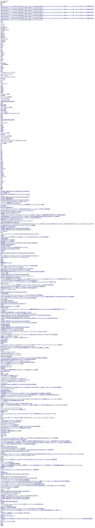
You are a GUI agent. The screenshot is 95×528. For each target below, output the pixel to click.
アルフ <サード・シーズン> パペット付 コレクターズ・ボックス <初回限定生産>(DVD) (23, 484)
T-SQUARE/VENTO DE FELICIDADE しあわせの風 (13, 439)
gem (2, 56)
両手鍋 (2, 412)
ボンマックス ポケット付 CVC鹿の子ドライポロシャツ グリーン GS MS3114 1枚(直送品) (23, 286)
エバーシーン (4, 382)
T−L (2, 195)
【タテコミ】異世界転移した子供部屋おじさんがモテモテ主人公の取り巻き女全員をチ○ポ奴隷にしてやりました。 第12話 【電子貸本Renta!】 (37, 442)
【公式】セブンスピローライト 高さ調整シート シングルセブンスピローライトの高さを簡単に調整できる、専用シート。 (31, 510)
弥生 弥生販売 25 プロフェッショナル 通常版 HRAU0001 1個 (16, 427)
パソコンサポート (5, 98)
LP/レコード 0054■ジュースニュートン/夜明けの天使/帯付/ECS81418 (18, 362)
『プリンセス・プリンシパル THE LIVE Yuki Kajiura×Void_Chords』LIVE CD (20, 234)
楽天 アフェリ (4, 75)
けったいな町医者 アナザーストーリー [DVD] (12, 363)
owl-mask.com (4, 27)
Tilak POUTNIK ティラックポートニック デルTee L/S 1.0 (15, 257)
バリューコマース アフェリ (8, 76)
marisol (2, 350)
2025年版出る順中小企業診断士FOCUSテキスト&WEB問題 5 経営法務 (18, 359)
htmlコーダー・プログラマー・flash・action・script (13, 140)
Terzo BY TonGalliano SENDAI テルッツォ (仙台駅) (13, 448)
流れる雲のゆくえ (5, 349)
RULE (2, 445)
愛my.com (3, 37)
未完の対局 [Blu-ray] (6, 390)
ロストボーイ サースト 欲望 (8, 521)
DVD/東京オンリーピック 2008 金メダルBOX (12, 330)
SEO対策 (3, 95)
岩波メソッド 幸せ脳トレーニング (9, 336)
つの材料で (3, 310)
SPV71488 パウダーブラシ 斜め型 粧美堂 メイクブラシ (14, 247)
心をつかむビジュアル (6, 333)
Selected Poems (4, 410)
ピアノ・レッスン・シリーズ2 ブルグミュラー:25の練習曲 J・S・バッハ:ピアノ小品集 (22, 204)
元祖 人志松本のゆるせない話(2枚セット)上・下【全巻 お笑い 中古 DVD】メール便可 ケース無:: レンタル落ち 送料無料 (31, 387)
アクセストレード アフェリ (8, 72)
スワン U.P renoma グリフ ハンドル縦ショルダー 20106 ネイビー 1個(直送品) (20, 469)
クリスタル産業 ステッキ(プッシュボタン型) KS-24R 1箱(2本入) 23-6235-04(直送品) (21, 482)
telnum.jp (3, 33)
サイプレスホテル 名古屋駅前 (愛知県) (10, 463)
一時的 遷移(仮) (4, 64)
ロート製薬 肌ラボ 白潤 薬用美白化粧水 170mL (12, 400)
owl (1, 57)
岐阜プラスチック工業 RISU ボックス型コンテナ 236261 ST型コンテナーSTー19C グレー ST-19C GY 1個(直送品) (29, 459)
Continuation (3, 435)
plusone (2, 456)
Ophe (2, 524)
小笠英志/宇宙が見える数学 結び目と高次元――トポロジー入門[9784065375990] (21, 217)
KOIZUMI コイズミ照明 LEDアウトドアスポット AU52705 (15, 194)
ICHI (2, 415)
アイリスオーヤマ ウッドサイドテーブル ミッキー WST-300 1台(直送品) (19, 322)
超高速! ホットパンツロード (8, 515)
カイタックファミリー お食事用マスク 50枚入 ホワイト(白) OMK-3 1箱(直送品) (20, 426)
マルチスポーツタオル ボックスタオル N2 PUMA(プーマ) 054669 (17, 268)
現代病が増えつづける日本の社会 (9, 302)
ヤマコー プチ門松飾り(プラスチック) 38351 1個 (13, 381)
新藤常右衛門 (4, 340)
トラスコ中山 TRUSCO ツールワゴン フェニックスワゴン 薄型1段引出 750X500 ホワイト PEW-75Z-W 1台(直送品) (29, 334)
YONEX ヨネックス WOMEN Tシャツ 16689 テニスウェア (15, 379)
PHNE (2, 517)
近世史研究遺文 (4, 238)
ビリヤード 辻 (4, 111)
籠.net (2, 43)
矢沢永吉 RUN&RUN (6, 245)
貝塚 (2, 89)
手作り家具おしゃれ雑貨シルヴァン (10, 375)
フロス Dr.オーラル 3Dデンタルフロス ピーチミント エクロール (17, 220)
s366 (2, 51)
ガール (2, 471)
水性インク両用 (4, 374)
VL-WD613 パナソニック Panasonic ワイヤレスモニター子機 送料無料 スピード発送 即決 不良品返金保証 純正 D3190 (30, 394)
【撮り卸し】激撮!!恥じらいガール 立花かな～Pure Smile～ (15, 512)
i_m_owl (3, 54)
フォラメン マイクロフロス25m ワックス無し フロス (14, 201)
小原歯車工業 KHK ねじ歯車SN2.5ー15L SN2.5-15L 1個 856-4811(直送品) (19, 384)
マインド (3, 24)
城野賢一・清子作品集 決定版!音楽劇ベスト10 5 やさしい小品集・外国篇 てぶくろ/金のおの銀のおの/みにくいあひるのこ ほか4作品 (34, 404)
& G (2, 290)
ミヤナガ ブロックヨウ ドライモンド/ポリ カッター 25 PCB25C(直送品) (18, 298)
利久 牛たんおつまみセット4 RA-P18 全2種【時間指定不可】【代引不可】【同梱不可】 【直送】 (25, 347)
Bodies (2, 343)
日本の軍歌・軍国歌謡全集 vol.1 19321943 (11, 430)
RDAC (2, 489)
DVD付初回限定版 (5, 325)
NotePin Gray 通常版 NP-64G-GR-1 (9, 446)
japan (2, 372)
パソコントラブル (5, 99)
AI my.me (3, 28)
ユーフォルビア (4, 402)
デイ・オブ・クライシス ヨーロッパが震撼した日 (13, 409)
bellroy (2, 260)
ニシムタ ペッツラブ (6, 514)
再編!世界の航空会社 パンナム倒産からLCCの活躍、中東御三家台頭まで (19, 287)
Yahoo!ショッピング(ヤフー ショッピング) (11, 354)
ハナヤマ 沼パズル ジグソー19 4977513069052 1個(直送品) (15, 479)
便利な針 (3, 250)
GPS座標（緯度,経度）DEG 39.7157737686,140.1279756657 (15, 200)
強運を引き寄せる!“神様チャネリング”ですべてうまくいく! (16, 360)
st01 (1, 416)
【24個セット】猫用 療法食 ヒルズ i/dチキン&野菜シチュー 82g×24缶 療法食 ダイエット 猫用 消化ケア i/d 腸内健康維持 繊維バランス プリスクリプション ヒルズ (41, 465)
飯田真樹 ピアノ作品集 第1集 (8, 226)
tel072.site (3, 40)
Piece (2, 397)
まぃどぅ (3, 25)
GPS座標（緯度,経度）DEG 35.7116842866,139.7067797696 (15, 316)
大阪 (2, 85)
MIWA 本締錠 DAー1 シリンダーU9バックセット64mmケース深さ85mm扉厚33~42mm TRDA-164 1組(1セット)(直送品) (30, 216)
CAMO (2, 502)
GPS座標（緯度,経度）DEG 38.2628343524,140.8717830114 (15, 474)
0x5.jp (2, 172)
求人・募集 (3, 108)
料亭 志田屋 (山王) (5, 371)
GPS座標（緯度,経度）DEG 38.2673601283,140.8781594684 (15, 321)
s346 (2, 50)
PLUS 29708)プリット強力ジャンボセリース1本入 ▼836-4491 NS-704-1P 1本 (19, 255)
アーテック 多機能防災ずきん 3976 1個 (10, 203)
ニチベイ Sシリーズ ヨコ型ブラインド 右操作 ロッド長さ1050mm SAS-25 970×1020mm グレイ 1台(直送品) (27, 449)
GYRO (2, 305)
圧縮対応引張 (4, 341)
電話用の (3, 368)
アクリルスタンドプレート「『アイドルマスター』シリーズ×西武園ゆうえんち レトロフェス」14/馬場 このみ (28, 281)
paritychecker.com (5, 29)
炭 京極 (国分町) (5, 293)
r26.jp (2, 32)
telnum (2, 174)
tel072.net (3, 36)
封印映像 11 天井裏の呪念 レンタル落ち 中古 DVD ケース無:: (16, 312)
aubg (2, 182)
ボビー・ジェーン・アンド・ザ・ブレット (11, 407)
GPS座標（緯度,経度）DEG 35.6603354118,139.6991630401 (15, 274)
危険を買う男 (4, 472)
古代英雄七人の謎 (5, 432)
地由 (2, 258)
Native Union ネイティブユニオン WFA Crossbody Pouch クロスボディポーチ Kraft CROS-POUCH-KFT (26, 315)
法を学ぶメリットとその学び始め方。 (10, 424)
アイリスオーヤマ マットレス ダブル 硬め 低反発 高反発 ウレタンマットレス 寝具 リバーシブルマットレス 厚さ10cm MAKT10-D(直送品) (35, 481)
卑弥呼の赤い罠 (4, 307)
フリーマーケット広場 (6, 107)
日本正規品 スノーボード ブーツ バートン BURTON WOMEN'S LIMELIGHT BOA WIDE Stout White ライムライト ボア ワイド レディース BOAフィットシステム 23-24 (42, 453)
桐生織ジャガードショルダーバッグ (10, 213)
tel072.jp (3, 34)
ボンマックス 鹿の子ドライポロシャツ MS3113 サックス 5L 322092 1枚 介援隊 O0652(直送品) (24, 357)
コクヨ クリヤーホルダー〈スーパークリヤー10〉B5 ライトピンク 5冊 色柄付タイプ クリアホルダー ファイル (28, 413)
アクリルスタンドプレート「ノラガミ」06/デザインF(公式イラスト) (18, 455)
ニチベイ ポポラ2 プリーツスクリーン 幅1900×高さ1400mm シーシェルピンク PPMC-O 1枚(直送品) (25, 208)
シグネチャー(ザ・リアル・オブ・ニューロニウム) (13, 378)
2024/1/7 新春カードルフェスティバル (10, 113)
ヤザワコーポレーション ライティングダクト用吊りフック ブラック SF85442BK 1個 (22, 504)
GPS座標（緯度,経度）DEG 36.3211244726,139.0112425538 (15, 197)
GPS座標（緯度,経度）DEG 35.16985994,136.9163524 (14, 292)
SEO (2, 82)
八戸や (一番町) (4, 273)
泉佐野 (2, 91)
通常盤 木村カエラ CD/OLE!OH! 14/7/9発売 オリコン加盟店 (15, 270)
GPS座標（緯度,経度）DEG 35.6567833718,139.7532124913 (15, 497)
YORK (2, 419)
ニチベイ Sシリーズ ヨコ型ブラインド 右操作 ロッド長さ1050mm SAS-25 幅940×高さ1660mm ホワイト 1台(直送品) (29, 438)
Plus (2, 500)
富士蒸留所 (3, 206)
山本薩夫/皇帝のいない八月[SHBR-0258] (11, 421)
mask (2, 60)
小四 (2, 436)
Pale (2, 511)
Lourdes (2, 452)
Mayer (2, 264)
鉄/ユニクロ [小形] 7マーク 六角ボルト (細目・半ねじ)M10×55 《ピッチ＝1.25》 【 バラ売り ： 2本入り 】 (28, 417)
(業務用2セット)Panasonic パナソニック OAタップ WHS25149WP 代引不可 (19, 495)
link (1, 3)
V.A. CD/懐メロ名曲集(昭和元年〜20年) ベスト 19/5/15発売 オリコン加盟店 (19, 369)
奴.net (2, 44)
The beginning (4, 299)
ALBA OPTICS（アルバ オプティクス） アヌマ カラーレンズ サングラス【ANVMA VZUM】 (24, 331)
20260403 (3, 2)
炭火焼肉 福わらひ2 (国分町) (8, 239)
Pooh (2, 475)
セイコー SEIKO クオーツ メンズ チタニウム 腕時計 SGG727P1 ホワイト (19, 313)
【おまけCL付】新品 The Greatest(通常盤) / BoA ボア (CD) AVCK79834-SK (19, 280)
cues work (3, 62)
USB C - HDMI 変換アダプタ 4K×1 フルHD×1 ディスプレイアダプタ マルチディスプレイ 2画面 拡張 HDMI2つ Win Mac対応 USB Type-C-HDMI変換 (37, 296)
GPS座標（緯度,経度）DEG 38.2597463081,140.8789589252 (15, 491)
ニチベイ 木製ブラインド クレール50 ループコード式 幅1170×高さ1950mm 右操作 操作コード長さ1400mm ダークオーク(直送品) (33, 485)
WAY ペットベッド (5, 429)
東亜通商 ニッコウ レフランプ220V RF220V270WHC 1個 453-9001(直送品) (19, 242)
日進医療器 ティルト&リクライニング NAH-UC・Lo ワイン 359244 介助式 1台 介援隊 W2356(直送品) (26, 393)
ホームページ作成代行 (6, 96)
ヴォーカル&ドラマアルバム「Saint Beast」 (11, 420)
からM (2, 251)
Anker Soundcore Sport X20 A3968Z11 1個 (11, 492)
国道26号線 (3, 105)
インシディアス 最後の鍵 (7, 462)
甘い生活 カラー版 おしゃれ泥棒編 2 (10, 487)
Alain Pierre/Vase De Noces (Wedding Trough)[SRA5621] (14, 476)
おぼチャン (3, 176)
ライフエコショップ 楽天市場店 (9, 376)
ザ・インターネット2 (6, 365)
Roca (2, 458)
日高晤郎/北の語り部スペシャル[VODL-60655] (12, 328)
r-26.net (2, 30)
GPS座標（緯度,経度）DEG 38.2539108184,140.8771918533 (15, 451)
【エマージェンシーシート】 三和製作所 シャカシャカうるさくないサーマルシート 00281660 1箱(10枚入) (27, 284)
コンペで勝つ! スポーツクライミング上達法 (12, 267)
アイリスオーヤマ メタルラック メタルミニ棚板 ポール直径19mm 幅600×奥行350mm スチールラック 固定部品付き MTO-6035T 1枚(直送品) (36, 441)
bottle (2, 261)
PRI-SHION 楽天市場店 (6, 356)
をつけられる (4, 231)
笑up (2, 65)
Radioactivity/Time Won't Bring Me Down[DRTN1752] (13, 303)
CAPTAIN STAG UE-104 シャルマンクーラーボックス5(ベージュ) (17, 276)
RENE (2, 460)
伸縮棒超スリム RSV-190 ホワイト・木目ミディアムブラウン (16, 396)
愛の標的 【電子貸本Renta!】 (8, 244)
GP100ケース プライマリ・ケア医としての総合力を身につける (16, 403)
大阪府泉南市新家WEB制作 (7, 101)
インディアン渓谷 (5, 488)
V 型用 (2, 319)
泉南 (2, 92)
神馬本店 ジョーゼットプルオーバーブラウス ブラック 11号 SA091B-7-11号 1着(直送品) (23, 508)
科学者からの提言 (5, 324)
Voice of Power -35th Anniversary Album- (10, 248)
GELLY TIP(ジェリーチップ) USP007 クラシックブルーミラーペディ (18, 346)
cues (2, 180)
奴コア (2, 46)
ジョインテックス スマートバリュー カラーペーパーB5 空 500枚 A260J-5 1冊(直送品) (22, 295)
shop (2, 69)
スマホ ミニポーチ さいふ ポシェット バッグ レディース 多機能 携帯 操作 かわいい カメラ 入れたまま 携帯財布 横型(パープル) (33, 309)
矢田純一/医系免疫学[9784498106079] (10, 222)
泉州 (2, 86)
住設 (2, 21)
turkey (2, 59)
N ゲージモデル (4, 339)
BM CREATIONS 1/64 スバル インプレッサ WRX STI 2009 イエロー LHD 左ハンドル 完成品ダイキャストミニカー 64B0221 (31, 399)
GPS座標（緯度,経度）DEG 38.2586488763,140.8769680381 (15, 498)
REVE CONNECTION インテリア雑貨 (10, 306)
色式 (2, 406)
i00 (1, 179)
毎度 (2, 102)
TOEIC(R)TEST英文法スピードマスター (10, 353)
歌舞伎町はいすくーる (6, 366)
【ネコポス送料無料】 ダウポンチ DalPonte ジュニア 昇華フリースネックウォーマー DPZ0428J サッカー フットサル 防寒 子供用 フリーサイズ (36, 278)
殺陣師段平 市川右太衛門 (7, 466)
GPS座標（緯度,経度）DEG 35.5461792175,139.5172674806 (15, 228)
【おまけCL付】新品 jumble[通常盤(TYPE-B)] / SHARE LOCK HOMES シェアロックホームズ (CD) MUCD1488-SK (29, 318)
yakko (2, 52)
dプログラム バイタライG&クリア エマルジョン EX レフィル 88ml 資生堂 (19, 265)
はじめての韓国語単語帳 (7, 198)
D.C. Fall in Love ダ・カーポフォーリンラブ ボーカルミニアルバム (17, 210)
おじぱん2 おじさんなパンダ (8, 423)
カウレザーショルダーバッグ (8, 289)
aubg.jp (2, 67)
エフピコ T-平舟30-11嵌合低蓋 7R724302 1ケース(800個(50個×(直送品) (18, 444)
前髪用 (2, 468)
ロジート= (3, 385)
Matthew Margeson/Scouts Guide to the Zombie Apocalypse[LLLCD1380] (18, 253)
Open (2, 522)
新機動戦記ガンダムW (6, 262)
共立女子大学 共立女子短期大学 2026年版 (11, 211)
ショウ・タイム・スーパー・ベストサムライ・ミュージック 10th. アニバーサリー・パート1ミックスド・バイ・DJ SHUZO (31, 344)
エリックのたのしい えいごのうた (9, 494)
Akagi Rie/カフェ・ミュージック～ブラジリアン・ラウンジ (19, 478)
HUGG (2, 525)
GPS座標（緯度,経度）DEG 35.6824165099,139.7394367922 (15, 327)
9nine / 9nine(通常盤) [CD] (7, 207)
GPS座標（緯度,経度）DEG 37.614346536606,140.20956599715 (16, 229)
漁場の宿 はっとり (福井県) (7, 241)
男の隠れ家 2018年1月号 (7, 391)
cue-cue (2, 181)
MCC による (4, 433)
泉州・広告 (3, 104)
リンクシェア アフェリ (7, 73)
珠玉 (2, 47)
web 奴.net (3, 41)
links (2, 114)
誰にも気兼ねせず (5, 192)
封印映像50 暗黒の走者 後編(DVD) (9, 501)
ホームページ (4, 83)
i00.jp (2, 68)
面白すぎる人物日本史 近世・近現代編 (10, 277)
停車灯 (2, 235)
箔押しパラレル (4, 283)
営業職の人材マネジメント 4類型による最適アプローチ (15, 337)
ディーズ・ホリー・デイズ (7, 388)
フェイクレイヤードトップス (8, 351)
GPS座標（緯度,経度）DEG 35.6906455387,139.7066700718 (15, 191)
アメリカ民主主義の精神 (7, 300)
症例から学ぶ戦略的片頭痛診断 (8, 507)
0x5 (1, 184)
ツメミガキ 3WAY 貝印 (6, 505)
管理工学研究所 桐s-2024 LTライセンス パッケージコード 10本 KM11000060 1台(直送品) (23, 271)
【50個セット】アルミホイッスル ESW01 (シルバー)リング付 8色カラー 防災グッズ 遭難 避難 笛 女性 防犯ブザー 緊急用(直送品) (33, 214)
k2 (1, 48)
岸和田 (2, 88)
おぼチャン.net (4, 38)
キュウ (2, 22)
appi (2, 232)
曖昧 (2, 188)
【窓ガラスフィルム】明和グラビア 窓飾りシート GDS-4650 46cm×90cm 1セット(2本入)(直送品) (25, 236)
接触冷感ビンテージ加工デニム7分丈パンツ (12, 219)
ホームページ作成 (5, 94)
